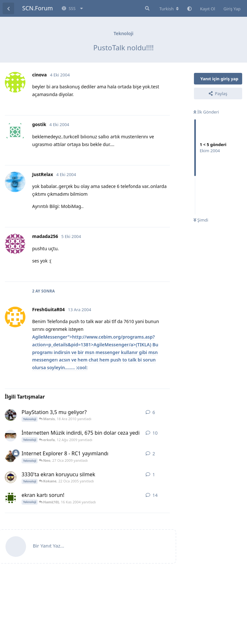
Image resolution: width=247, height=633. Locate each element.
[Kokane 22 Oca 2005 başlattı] (10, 477)
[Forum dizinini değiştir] (169, 9)
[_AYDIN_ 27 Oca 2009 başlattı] (10, 456)
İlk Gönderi (206, 112)
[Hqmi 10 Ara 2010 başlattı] (10, 415)
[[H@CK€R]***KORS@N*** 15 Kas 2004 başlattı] (10, 498)
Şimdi (201, 220)
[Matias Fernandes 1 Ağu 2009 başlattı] (10, 435)
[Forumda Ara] (147, 8)
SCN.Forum (37, 8)
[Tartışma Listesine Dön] (8, 8)
